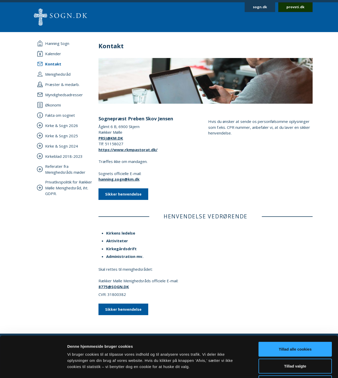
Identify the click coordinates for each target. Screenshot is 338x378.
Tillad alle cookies (295, 310)
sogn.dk (260, 7)
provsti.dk (295, 7)
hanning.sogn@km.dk (119, 179)
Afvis (295, 344)
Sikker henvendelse (123, 194)
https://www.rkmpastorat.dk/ (127, 149)
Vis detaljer (266, 368)
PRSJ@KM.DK (110, 138)
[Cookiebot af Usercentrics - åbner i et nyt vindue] (33, 368)
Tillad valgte (295, 327)
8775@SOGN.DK (113, 286)
